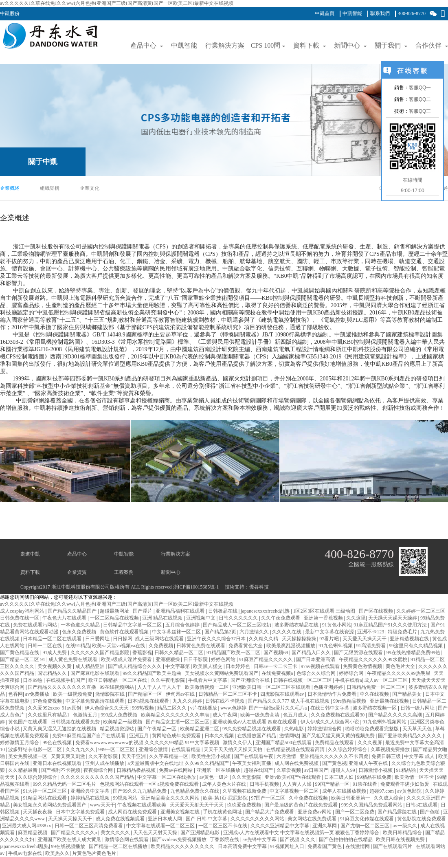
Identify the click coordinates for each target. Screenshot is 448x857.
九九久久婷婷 (188, 701)
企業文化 (89, 188)
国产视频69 (276, 652)
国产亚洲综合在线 (251, 680)
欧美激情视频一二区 (207, 687)
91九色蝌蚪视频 (336, 645)
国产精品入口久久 (312, 652)
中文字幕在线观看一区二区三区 (161, 825)
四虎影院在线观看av (282, 694)
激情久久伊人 (238, 742)
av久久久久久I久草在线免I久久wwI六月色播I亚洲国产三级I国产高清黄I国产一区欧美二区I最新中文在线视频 (116, 3)
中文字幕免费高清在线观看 (95, 701)
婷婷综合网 (352, 673)
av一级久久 (405, 825)
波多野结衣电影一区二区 (35, 749)
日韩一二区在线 (45, 645)
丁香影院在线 (225, 839)
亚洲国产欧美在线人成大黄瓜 (69, 839)
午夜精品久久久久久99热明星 (399, 673)
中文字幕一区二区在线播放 (167, 777)
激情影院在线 (110, 694)
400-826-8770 (412, 13)
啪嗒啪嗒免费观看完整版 (372, 729)
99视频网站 (125, 798)
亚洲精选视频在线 (410, 639)
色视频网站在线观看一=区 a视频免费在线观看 (150, 784)
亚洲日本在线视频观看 (58, 763)
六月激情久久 (254, 632)
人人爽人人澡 (297, 784)
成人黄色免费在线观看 (73, 659)
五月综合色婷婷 (183, 625)
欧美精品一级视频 (123, 722)
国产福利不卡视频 (61, 770)
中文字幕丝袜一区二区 (177, 632)
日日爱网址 (98, 639)
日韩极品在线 (223, 611)
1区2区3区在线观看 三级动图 (324, 611)
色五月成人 (296, 715)
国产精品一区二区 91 (23, 659)
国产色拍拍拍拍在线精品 (346, 839)
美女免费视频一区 (28, 756)
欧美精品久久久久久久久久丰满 (176, 715)
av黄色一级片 (215, 777)
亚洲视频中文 (201, 618)
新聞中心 (170, 572)
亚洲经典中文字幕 (90, 791)
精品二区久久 (172, 708)
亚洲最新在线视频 (390, 701)
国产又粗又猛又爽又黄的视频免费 (338, 735)
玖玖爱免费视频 (244, 805)
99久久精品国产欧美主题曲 (152, 673)
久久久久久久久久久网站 (258, 819)
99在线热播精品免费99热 (414, 652)
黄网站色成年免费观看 (177, 735)
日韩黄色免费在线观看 (201, 645)
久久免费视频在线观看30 (338, 715)
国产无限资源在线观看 (359, 652)
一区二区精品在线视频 (115, 618)
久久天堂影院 (247, 777)
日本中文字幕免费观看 (81, 812)
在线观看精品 (186, 749)
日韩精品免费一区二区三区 (376, 687)
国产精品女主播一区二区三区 (178, 722)
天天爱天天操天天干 (365, 639)
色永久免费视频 (79, 632)
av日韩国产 (316, 770)
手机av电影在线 (25, 853)
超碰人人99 (343, 770)
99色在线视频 (57, 742)
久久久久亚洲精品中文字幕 (280, 825)
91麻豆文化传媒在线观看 (367, 819)
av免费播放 (38, 694)
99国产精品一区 (333, 784)
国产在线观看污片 (393, 846)
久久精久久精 (264, 639)
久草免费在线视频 (309, 798)
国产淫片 (143, 611)
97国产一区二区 (268, 798)
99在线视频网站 (117, 687)
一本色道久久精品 (81, 625)
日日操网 (122, 639)
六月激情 (287, 756)
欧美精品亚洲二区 (200, 729)
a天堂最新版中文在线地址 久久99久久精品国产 (178, 763)
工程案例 (124, 572)
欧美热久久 (57, 853)
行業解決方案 (175, 554)
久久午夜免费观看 (281, 618)
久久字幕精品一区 (169, 756)
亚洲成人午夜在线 (369, 763)
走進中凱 (30, 554)
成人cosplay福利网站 (23, 611)
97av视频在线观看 (321, 666)
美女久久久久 (116, 832)
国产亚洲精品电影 (200, 832)
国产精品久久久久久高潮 (395, 715)
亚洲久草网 (325, 825)
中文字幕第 (178, 666)
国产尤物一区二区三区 (365, 825)
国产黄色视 (334, 763)
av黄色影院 (409, 791)
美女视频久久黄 (55, 666)
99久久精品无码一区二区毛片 (65, 784)
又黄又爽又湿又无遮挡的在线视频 (60, 729)
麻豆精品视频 (33, 832)
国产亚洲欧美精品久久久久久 (410, 735)
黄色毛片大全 (401, 666)
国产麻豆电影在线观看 (95, 673)
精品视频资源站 (117, 729)
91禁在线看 (365, 784)
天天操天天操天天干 (70, 819)
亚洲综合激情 (153, 749)
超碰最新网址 (115, 611)
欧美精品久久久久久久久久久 (183, 846)
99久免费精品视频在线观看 (252, 729)
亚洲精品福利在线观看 (181, 611)
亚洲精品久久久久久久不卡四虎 (334, 756)
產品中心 (77, 554)
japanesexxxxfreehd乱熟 (266, 611)
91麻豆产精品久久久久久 (266, 659)
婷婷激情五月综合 (20, 742)
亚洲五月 (139, 735)
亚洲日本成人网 (165, 819)
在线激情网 (358, 846)
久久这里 (356, 618)
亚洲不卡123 (371, 632)
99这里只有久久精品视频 (416, 645)
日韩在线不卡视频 (225, 701)
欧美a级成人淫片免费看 (127, 659)
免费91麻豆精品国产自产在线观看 (89, 735)
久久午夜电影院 (168, 680)
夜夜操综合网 (98, 770)
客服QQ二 (420, 99)
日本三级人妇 (339, 777)
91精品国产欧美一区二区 (233, 652)
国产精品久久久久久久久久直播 (62, 687)
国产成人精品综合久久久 (135, 666)
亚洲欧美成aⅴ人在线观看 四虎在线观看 (255, 722)
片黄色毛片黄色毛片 (94, 853)
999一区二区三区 (117, 749)
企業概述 (10, 188)
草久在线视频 (375, 694)
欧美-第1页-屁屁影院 (226, 798)
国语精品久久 (52, 673)
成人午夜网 (225, 715)
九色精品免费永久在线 (195, 791)
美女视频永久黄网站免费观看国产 (222, 673)
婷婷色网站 (224, 659)
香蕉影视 (142, 652)
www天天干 (102, 805)
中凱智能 (352, 13)
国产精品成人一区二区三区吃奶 (237, 625)
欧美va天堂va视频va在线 (119, 645)
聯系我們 (380, 13)
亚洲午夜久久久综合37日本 (217, 639)
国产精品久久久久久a (74, 832)
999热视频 (143, 708)
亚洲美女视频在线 (180, 812)
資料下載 (30, 572)
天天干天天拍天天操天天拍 (234, 749)
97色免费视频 (48, 701)
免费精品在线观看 (335, 742)
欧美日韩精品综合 (403, 832)
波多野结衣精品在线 (297, 625)
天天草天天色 (417, 729)
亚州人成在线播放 (105, 763)
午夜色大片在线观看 (65, 618)
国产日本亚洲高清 (316, 659)
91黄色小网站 (336, 625)
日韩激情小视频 (376, 770)
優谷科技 (259, 587)
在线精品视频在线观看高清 (296, 749)
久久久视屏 (370, 742)
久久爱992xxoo (43, 708)
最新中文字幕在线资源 (330, 632)
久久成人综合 (389, 798)
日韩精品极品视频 (136, 770)
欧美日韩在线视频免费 (401, 839)
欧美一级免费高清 (260, 715)
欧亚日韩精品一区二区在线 (118, 680)
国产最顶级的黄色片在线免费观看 (301, 805)
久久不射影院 (103, 756)
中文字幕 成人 (420, 756)
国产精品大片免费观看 (270, 812)
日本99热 (33, 680)
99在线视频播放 (68, 846)
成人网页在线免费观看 (133, 812)
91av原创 (72, 708)
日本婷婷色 (238, 666)
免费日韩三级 (386, 756)
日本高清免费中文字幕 (243, 846)
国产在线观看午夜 (254, 756)
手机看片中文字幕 (208, 680)
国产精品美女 (407, 694)
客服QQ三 (420, 111)
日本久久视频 (219, 735)
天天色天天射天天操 (155, 832)
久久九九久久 (81, 749)
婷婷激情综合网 (325, 729)
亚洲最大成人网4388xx (27, 825)
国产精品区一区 (145, 694)
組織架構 (49, 188)
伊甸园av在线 (181, 694)
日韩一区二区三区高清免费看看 (89, 825)
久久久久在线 (287, 632)
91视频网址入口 (287, 846)
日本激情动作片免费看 (332, 694)
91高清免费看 (371, 645)
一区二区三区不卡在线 (223, 825)
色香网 (15, 694)
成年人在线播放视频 (344, 791)
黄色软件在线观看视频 (125, 632)
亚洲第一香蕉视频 (324, 618)
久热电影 (294, 729)
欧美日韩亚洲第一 (351, 798)
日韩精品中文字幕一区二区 (133, 625)
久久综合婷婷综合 (348, 749)
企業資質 (77, 572)
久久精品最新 (23, 770)
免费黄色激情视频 (363, 666)
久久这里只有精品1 (49, 715)
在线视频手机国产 (66, 680)
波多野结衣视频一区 (375, 708)
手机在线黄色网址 (223, 812)
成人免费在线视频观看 (121, 819)
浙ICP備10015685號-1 (196, 587)
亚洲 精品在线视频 (163, 618)
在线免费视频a (277, 673)
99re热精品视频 (350, 701)
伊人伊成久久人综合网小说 (330, 722)
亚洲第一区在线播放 (219, 770)
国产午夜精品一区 (157, 729)
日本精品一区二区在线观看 (53, 639)
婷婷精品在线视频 (90, 798)
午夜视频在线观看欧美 (142, 805)
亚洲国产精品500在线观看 (284, 742)
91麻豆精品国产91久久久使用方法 (391, 625)
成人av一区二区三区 (386, 680)
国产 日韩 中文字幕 (207, 819)
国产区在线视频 (376, 611)
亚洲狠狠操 (168, 659)
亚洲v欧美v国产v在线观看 (293, 777)
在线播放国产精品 (257, 735)
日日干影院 (196, 659)
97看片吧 (329, 639)
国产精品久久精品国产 (73, 611)
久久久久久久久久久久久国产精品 (98, 777)
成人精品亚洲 (90, 666)
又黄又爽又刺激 (68, 756)
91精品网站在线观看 (45, 798)
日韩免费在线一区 (20, 618)
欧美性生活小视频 (211, 756)
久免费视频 (161, 645)
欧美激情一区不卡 (415, 777)
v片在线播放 (204, 708)
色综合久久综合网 (316, 673)
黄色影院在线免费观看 (421, 819)
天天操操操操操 (299, 639)
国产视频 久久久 (298, 839)
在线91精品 (78, 645)
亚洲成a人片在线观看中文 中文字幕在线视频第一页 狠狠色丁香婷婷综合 (301, 832)
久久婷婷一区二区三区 (421, 611)
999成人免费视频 (119, 715)
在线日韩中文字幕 (330, 708)
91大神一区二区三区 (45, 791)
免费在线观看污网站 (35, 625)
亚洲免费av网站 (315, 812)
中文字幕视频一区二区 (295, 791)
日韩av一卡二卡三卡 (276, 666)
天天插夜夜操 (38, 812)
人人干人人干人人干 (159, 687)
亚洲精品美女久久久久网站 (171, 798)
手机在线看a (348, 680)
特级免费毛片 (403, 632)
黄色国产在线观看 (28, 722)
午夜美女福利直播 (252, 763)
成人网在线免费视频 (297, 763)
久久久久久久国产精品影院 (100, 652)
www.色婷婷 (233, 708)
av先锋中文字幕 (259, 839)
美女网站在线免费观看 (313, 819)
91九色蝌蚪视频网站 (385, 722)
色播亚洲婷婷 (329, 687)
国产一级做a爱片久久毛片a (278, 708)
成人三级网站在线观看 (160, 639)
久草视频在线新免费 (245, 791)
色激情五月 (86, 715)
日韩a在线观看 (422, 805)
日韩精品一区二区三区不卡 (228, 694)
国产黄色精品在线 (20, 652)
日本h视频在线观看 (148, 701)
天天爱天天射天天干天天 (197, 805)
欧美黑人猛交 (208, 666)
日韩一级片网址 (418, 708)
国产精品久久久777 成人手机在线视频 (289, 701)
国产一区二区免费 (355, 812)
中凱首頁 (324, 13)
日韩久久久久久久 (239, 618)
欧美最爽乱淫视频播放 (291, 645)
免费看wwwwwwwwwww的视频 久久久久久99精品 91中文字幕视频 (147, 742)
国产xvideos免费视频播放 (179, 839)
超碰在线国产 (259, 770)
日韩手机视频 (265, 784)
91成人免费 (55, 652)
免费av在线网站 (176, 770)
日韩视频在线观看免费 (76, 722)
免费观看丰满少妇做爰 (405, 784)
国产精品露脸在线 (398, 812)
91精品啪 (406, 770)
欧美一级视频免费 (73, 694)
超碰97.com (382, 791)
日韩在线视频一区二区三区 (303, 680)
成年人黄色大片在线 (224, 784)
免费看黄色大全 (246, 645)
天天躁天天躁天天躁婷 (393, 618)
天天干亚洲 (134, 756)
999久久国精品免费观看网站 (372, 805)
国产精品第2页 (220, 632)
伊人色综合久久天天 (107, 708)
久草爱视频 (289, 770)
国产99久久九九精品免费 (140, 791)
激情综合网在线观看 (127, 839)
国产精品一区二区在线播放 (119, 846)
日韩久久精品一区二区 (179, 652)
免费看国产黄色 (325, 846)
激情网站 (289, 735)
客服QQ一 (420, 87)
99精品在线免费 (375, 777)
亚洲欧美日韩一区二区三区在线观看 (272, 687)
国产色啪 (430, 812)
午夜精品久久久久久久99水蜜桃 (373, 659)
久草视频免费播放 (391, 749)
